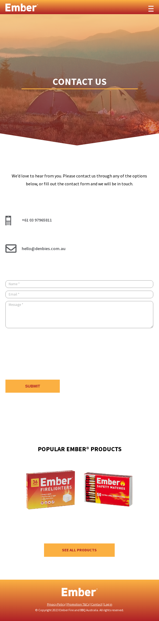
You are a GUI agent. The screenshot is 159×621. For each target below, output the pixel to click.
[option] (50, 500)
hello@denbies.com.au (44, 248)
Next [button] (145, 496)
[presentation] (46, 354)
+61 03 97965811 (37, 220)
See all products (79, 550)
